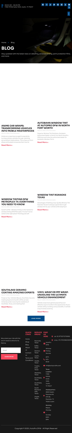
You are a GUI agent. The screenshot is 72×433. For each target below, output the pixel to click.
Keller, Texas (36, 347)
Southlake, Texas (37, 384)
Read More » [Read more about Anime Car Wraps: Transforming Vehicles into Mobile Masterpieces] (6, 145)
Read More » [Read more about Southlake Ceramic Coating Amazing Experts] (6, 307)
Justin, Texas (36, 357)
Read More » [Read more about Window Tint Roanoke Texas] (42, 210)
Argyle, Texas (36, 397)
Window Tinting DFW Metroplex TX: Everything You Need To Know (17, 202)
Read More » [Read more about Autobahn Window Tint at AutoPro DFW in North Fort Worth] (42, 142)
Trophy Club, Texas (36, 367)
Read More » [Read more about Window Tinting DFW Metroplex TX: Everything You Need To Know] (6, 217)
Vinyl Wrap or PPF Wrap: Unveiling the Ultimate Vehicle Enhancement (52, 295)
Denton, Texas (37, 352)
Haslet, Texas (36, 362)
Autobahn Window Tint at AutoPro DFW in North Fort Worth (53, 125)
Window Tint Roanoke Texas (51, 196)
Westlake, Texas (37, 374)
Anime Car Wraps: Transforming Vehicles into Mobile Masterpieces (17, 128)
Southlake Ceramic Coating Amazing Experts (17, 291)
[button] (69, 14)
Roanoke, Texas (37, 342)
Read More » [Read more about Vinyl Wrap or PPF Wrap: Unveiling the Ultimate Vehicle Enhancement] (42, 312)
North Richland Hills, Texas (37, 390)
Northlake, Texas (37, 379)
